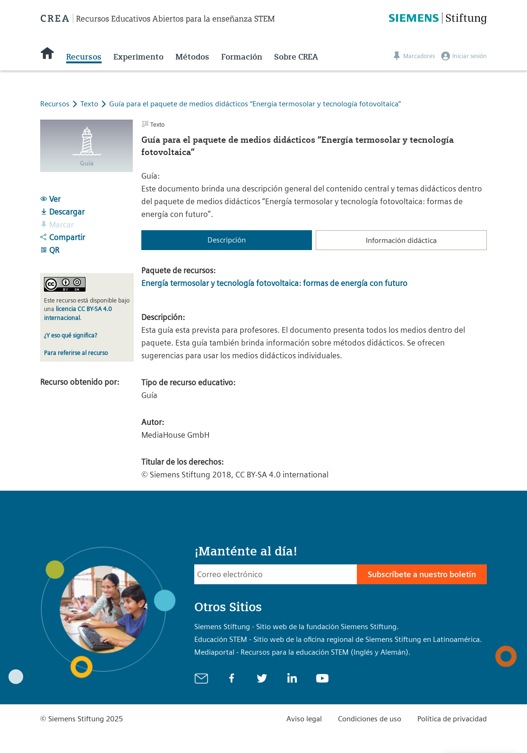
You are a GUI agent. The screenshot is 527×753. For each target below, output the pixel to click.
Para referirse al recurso (76, 352)
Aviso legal (304, 718)
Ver (50, 199)
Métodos (192, 56)
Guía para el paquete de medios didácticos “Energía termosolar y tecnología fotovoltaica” (255, 103)
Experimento (138, 56)
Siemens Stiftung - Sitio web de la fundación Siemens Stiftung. (296, 626)
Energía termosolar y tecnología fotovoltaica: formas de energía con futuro (274, 283)
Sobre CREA (296, 56)
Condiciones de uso (369, 718)
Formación (241, 56)
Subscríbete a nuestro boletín (422, 574)
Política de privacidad (452, 718)
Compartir (62, 237)
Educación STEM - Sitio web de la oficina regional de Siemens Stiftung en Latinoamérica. (338, 639)
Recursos (84, 56)
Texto (90, 103)
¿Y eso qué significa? (70, 335)
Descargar (62, 211)
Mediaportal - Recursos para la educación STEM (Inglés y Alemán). (302, 652)
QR (49, 250)
